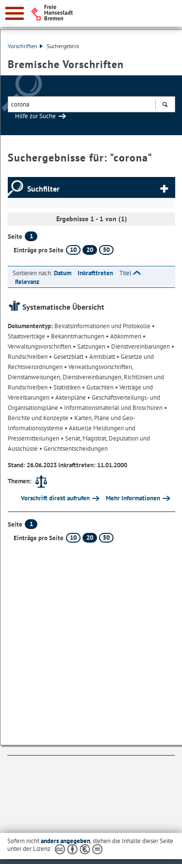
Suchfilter (43, 189)
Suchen (164, 105)
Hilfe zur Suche (35, 116)
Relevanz (27, 282)
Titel (125, 273)
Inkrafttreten (95, 273)
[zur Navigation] (14, 13)
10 (73, 250)
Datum (62, 273)
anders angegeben (65, 841)
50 (106, 250)
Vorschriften (25, 46)
